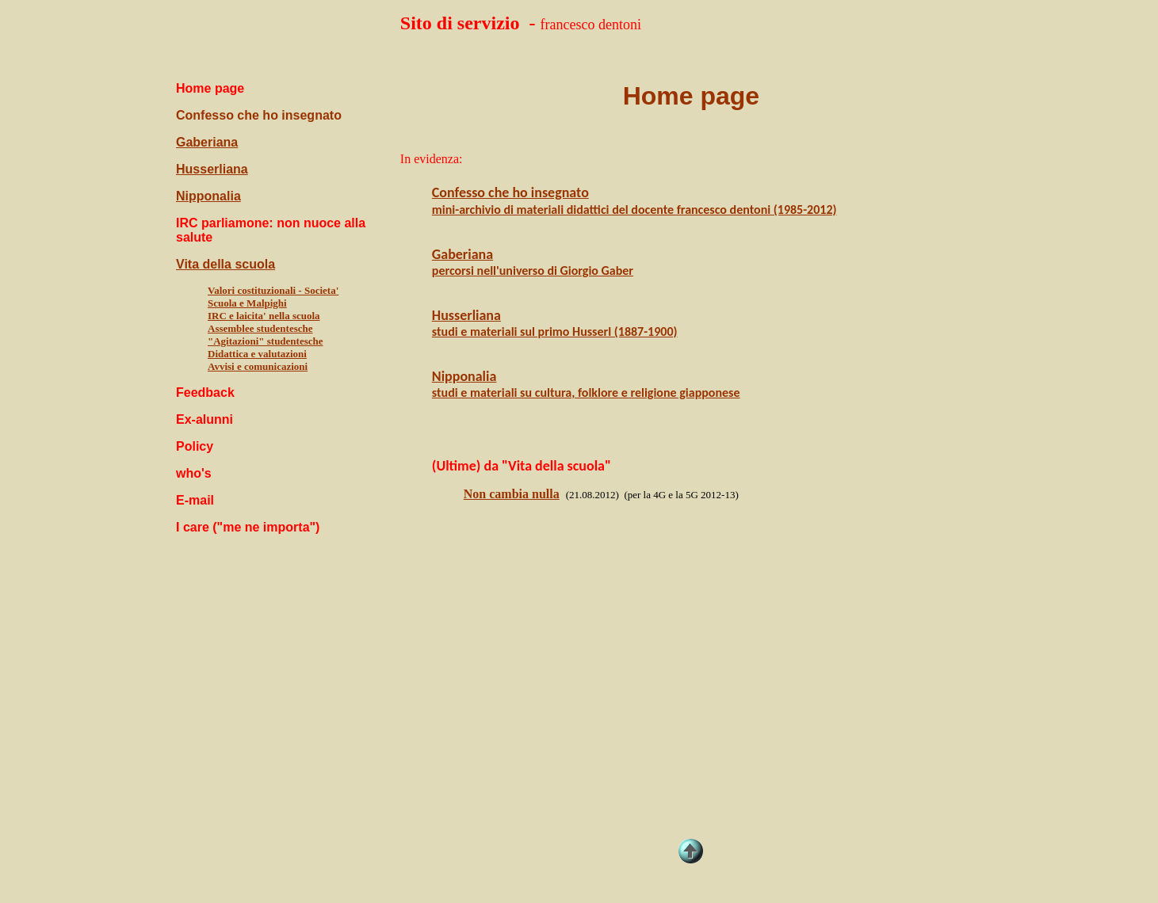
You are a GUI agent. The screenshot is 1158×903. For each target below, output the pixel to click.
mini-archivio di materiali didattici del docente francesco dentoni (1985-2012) (634, 209)
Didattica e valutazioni (257, 354)
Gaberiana (207, 142)
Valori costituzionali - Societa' (273, 290)
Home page (691, 96)
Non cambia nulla (512, 494)
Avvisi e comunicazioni (258, 366)
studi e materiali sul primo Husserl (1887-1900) (555, 331)
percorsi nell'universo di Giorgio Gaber (532, 270)
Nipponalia (208, 196)
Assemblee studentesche (260, 328)
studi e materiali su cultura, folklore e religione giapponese (586, 392)
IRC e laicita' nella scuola (264, 316)
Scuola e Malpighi (247, 303)
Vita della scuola (225, 264)
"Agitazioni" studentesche (265, 341)
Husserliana (212, 169)
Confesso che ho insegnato (259, 115)
